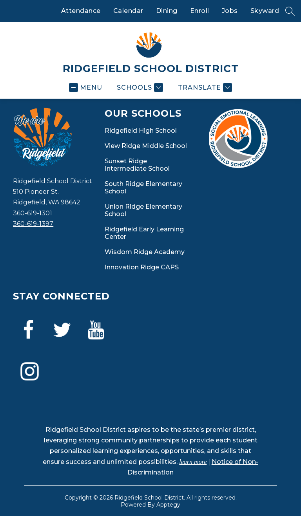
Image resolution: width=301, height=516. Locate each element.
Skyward (264, 10)
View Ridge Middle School (146, 146)
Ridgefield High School (141, 130)
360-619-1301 (32, 213)
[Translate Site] (204, 87)
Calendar (128, 10)
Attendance (81, 10)
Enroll (199, 10)
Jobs (230, 10)
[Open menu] (85, 87)
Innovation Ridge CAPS (142, 267)
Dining (167, 10)
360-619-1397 (33, 223)
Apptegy (168, 504)
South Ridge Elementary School (143, 187)
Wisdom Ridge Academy (145, 252)
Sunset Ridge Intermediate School (137, 164)
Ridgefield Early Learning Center (144, 233)
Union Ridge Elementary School (143, 210)
